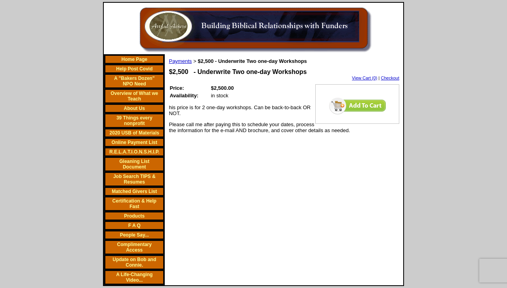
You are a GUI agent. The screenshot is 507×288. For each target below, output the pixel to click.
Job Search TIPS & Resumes (134, 179)
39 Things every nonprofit (134, 120)
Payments (180, 61)
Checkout (390, 78)
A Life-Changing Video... (134, 277)
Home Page (134, 59)
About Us (134, 108)
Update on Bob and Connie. (134, 262)
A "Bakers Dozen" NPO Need (134, 81)
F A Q (134, 225)
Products (134, 216)
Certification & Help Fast (134, 203)
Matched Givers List (134, 191)
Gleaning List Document (134, 164)
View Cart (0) (364, 78)
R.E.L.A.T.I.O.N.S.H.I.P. (134, 152)
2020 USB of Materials (134, 133)
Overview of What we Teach (134, 96)
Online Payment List (134, 142)
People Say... (134, 235)
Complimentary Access (134, 247)
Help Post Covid (134, 69)
